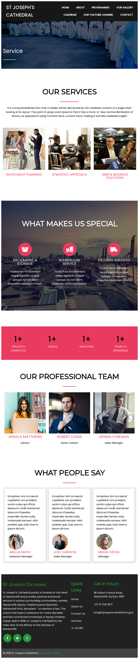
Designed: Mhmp (50, 653)
